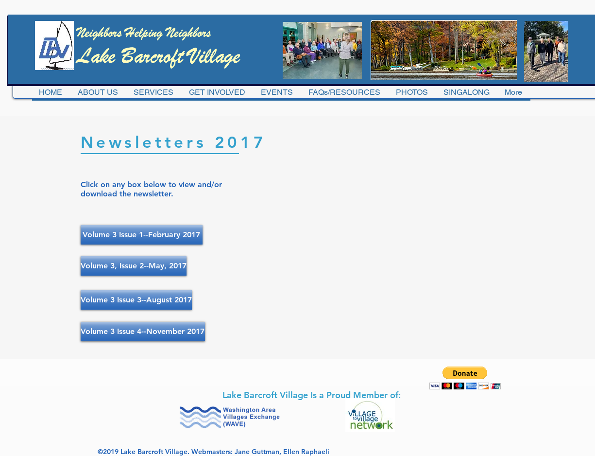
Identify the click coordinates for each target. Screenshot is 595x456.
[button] (465, 378)
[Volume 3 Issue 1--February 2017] (142, 235)
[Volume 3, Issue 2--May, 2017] (134, 266)
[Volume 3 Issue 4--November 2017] (143, 331)
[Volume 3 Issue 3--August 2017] (136, 300)
